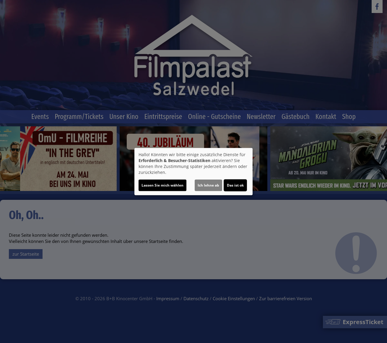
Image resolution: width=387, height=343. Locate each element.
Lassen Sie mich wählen (162, 185)
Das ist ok (235, 185)
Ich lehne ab (208, 185)
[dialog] (193, 171)
